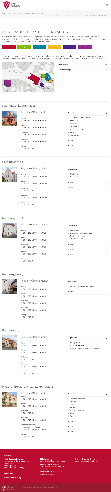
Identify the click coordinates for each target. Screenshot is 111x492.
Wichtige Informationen (74, 15)
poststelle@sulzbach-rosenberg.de (52, 461)
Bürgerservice (61, 15)
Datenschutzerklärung (12, 478)
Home (54, 15)
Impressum (8, 473)
